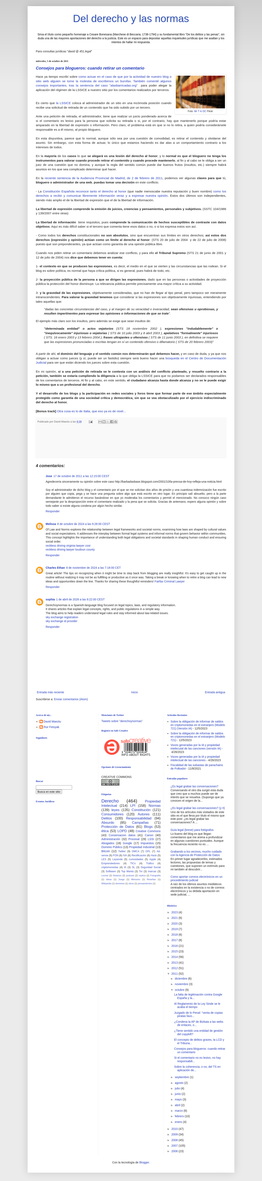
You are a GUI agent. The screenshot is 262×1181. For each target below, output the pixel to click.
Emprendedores (110, 863)
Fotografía (155, 875)
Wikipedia (106, 883)
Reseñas (151, 879)
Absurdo (107, 823)
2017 (174, 940)
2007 (174, 1145)
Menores (135, 879)
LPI (132, 806)
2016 (174, 945)
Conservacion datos (122, 835)
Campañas (140, 823)
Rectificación (139, 855)
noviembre (182, 984)
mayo (179, 1099)
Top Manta (127, 871)
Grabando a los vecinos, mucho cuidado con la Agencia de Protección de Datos (196, 853)
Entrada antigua (215, 692)
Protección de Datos (117, 827)
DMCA (135, 851)
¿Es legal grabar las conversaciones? (194, 786)
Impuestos (147, 843)
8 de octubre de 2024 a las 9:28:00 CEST (83, 524)
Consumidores (112, 814)
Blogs (148, 827)
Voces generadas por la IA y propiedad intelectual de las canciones (195, 758)
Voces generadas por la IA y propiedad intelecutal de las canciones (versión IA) (196, 746)
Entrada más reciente (50, 692)
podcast (130, 875)
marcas (152, 871)
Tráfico (150, 863)
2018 (174, 934)
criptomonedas (109, 867)
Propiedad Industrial (142, 847)
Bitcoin (105, 851)
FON (116, 855)
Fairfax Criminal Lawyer (170, 581)
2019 (174, 929)
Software (111, 871)
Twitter (122, 851)
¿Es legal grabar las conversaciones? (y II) (198, 808)
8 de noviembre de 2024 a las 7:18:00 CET (93, 567)
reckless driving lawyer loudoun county (70, 549)
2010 (174, 1128)
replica (142, 875)
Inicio (134, 692)
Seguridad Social (151, 867)
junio (178, 1094)
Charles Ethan (55, 567)
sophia (50, 599)
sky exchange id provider (61, 621)
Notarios (117, 875)
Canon (149, 835)
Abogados (107, 843)
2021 (174, 917)
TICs (133, 863)
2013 (174, 962)
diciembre (181, 978)
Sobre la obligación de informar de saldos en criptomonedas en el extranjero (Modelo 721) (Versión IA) (198, 725)
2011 (174, 973)
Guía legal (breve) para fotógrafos (192, 830)
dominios (120, 883)
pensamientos (145, 883)
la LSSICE (63, 103)
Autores (144, 814)
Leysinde (117, 859)
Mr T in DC (200, 111)
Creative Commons (148, 831)
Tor (141, 871)
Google (127, 843)
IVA (125, 855)
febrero (180, 1116)
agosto (179, 1082)
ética (104, 831)
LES (103, 859)
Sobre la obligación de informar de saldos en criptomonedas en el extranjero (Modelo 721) (198, 737)
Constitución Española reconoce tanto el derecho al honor (84, 191)
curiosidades (136, 859)
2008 (174, 1140)
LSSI (151, 839)
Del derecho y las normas (131, 18)
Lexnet (104, 875)
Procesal (133, 839)
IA (125, 867)
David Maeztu (52, 721)
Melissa (51, 524)
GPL (147, 851)
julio (178, 1088)
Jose (49, 476)
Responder (53, 511)
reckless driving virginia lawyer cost (68, 545)
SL (133, 867)
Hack (154, 855)
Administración (110, 839)
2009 (174, 1134)
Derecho (110, 800)
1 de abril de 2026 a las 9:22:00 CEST (80, 599)
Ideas (109, 879)
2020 (174, 923)
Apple (152, 859)
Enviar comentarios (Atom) (71, 699)
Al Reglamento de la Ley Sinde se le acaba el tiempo (197, 1005)
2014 (174, 957)
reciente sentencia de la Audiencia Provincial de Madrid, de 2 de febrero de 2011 (104, 178)
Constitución (141, 810)
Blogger (144, 1162)
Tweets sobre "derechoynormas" (121, 721)
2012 (174, 968)
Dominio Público (111, 847)
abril (178, 1105)
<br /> (67, 839)
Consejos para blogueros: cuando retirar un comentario (90, 68)
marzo (179, 1110)
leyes (116, 810)
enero (179, 1122)
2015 (174, 951)
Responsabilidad (138, 818)
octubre (180, 989)
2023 (174, 912)
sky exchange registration (62, 617)
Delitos (106, 818)
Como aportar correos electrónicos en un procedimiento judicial (196, 878)
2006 (174, 1151)
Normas (155, 806)
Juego (121, 879)
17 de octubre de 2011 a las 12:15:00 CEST (81, 476)
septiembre (182, 1077)
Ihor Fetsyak (51, 727)
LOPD (122, 831)
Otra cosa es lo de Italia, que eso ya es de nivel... (91, 411)
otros (131, 883)
